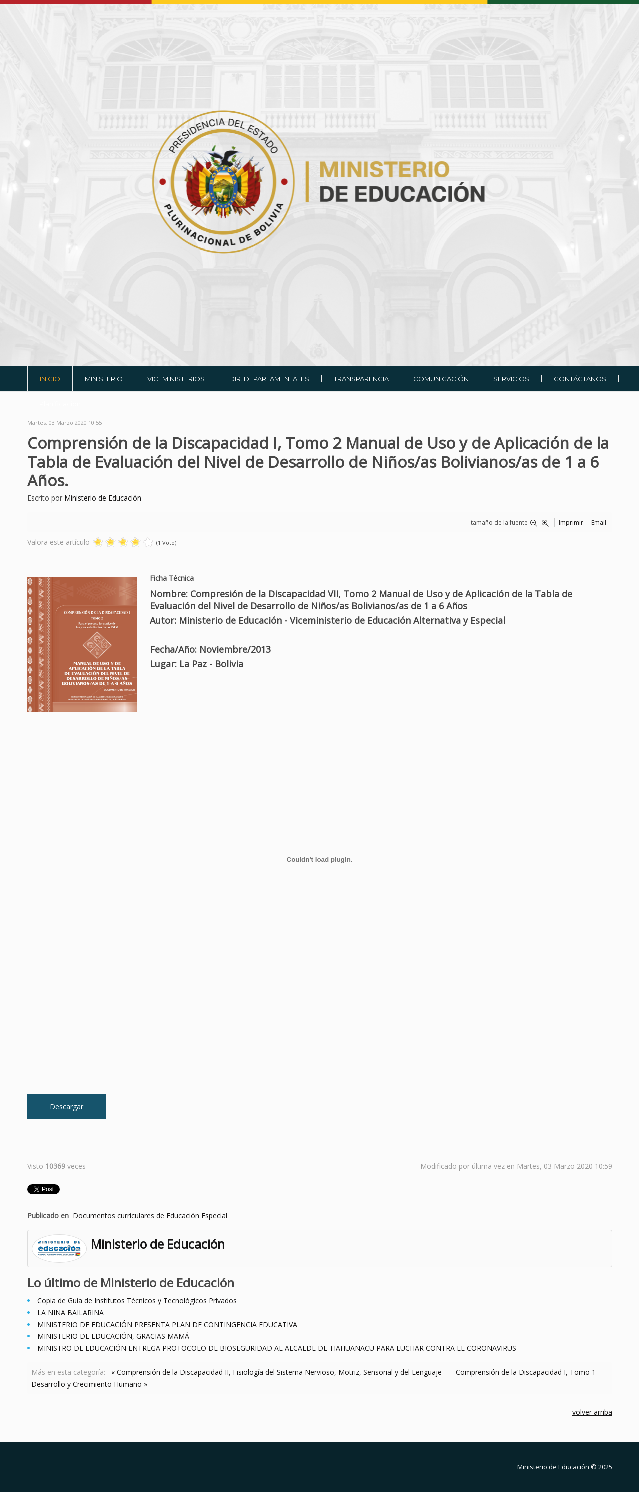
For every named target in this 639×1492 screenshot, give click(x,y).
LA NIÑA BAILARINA (70, 1312)
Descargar (66, 1106)
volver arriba (592, 1412)
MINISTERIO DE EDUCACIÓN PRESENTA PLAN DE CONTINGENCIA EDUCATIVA (167, 1324)
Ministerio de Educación (102, 498)
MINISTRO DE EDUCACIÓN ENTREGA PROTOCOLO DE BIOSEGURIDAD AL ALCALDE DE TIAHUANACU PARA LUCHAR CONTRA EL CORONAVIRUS (276, 1348)
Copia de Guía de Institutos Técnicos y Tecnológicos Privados (137, 1300)
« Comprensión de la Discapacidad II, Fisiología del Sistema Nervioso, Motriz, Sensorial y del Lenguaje (276, 1372)
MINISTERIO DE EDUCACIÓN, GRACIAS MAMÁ (113, 1336)
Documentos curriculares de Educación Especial (150, 1215)
